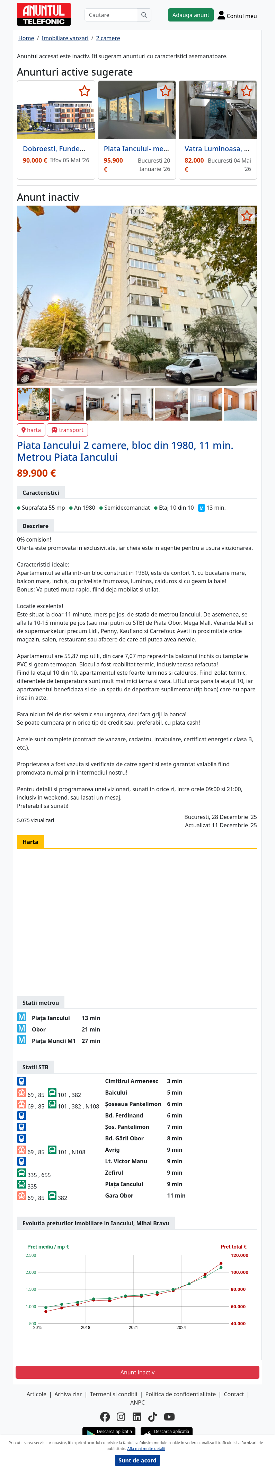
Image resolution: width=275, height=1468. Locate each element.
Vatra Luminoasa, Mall (221, 148)
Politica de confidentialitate (180, 1394)
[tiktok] (152, 1416)
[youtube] (169, 1416)
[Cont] (237, 15)
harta (31, 430)
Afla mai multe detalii (146, 1448)
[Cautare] (111, 14)
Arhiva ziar (68, 1394)
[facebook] (105, 1416)
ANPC (137, 1402)
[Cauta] (144, 14)
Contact (234, 1394)
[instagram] (121, 1416)
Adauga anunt (190, 15)
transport (67, 430)
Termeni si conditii (114, 1394)
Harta (30, 842)
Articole (36, 1394)
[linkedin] (137, 1416)
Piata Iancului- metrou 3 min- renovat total (174, 148)
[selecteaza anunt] (84, 91)
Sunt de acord (137, 1460)
